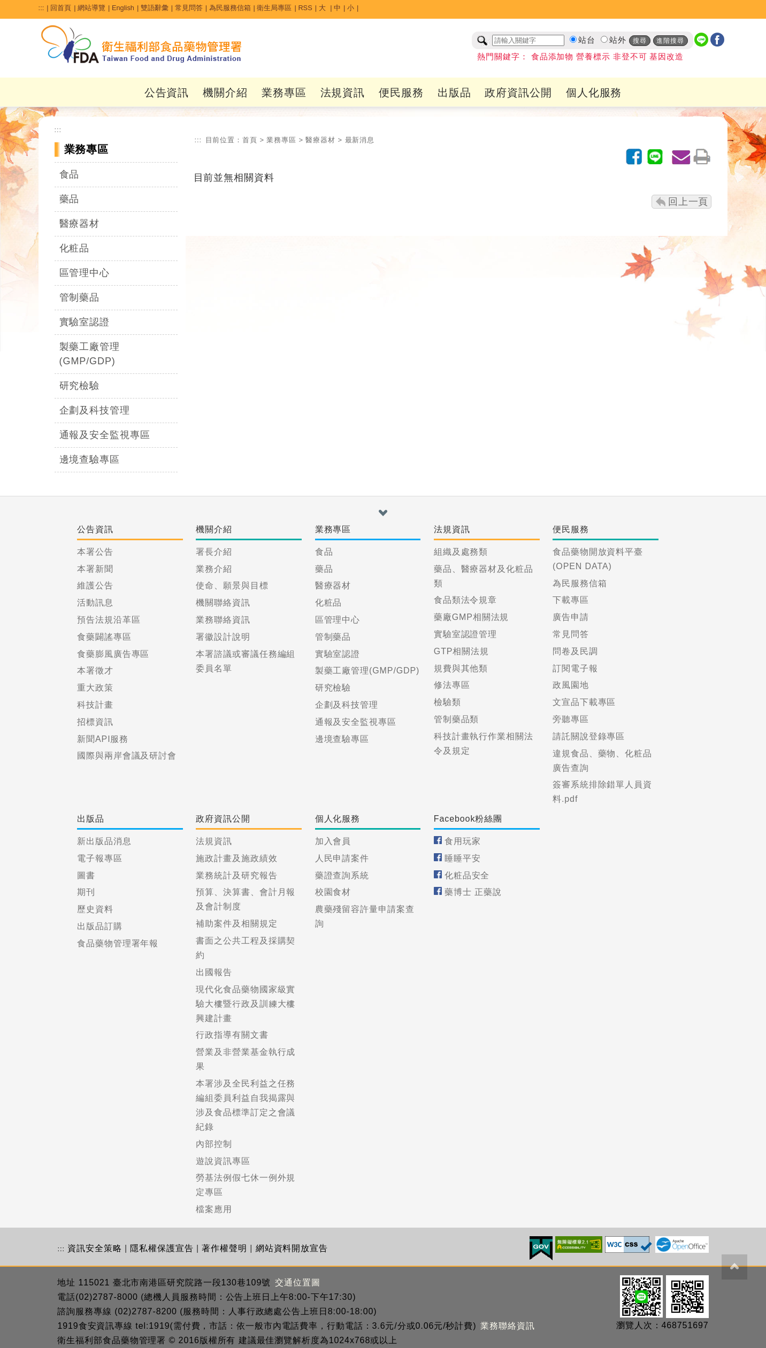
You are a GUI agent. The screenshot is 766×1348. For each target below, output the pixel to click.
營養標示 (593, 56)
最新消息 (360, 140)
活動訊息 (95, 602)
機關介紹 (225, 92)
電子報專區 (99, 858)
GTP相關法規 (461, 651)
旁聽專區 (571, 719)
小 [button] (350, 8)
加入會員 (333, 841)
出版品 (454, 92)
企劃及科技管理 (94, 410)
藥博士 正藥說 (473, 892)
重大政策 (95, 687)
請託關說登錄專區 (589, 736)
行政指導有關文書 (232, 1034)
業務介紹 (214, 568)
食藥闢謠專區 (104, 636)
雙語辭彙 (154, 8)
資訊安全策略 (94, 1248)
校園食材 (333, 892)
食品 (69, 174)
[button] (383, 513)
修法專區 (452, 685)
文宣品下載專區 (584, 702)
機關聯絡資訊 (223, 602)
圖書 (86, 875)
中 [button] (337, 8)
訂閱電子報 (575, 668)
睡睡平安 (463, 858)
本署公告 (95, 551)
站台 (586, 40)
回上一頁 (688, 201)
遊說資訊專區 (223, 1161)
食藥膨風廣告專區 (113, 653)
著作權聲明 (224, 1248)
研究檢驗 (79, 385)
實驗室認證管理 (465, 634)
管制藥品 (79, 297)
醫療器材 (79, 223)
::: (41, 8)
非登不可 (630, 56)
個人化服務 (594, 92)
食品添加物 (552, 56)
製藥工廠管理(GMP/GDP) (89, 353)
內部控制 (214, 1143)
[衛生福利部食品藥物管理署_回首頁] (142, 44)
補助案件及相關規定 (236, 923)
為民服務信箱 (230, 8)
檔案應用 (214, 1209)
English (123, 8)
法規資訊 (342, 92)
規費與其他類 (461, 668)
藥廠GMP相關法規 (471, 617)
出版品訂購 (99, 926)
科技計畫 (95, 704)
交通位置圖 (297, 1282)
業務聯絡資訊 (223, 619)
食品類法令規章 (465, 599)
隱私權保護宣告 (161, 1248)
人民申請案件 (342, 858)
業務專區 (284, 92)
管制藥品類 (456, 719)
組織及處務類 (461, 551)
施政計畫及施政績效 (236, 858)
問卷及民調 (575, 651)
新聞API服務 (102, 739)
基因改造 (666, 56)
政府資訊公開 (518, 92)
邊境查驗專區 (89, 459)
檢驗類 (447, 702)
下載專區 (571, 599)
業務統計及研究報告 (236, 875)
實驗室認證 (84, 322)
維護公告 (95, 585)
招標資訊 (95, 721)
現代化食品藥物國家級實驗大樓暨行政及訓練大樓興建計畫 (245, 1004)
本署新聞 (95, 568)
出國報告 (214, 972)
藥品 (69, 199)
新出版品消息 (104, 841)
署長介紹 (214, 551)
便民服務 (401, 92)
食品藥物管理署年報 (117, 943)
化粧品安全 (467, 875)
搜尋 (640, 40)
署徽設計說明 (223, 636)
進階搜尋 (670, 40)
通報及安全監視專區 (104, 435)
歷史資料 (95, 909)
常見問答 (189, 8)
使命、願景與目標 (232, 585)
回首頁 (60, 8)
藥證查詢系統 (342, 875)
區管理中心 (84, 272)
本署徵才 (95, 670)
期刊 (86, 892)
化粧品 (74, 248)
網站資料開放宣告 (292, 1248)
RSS (305, 8)
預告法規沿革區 (108, 619)
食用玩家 (463, 841)
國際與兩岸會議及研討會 (127, 755)
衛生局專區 (274, 8)
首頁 (249, 140)
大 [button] (323, 8)
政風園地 (571, 685)
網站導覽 (91, 8)
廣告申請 (571, 617)
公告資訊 (166, 92)
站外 (617, 40)
